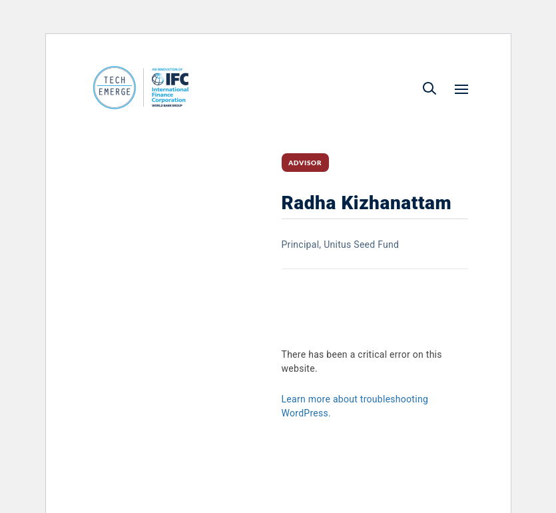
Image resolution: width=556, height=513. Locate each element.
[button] (429, 88)
